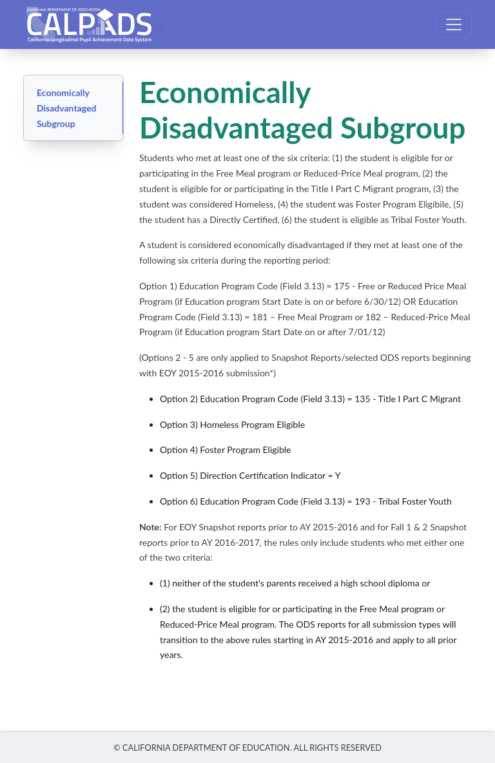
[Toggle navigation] (454, 24)
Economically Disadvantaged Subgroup (66, 108)
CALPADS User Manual (98, 24)
